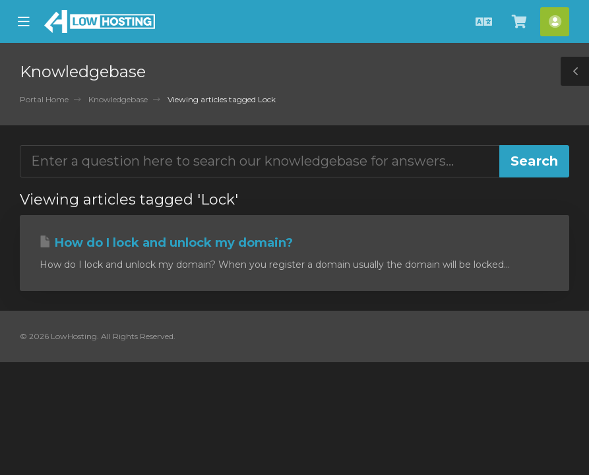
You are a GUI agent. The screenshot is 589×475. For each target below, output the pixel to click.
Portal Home (44, 99)
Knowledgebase (118, 99)
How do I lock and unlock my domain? (166, 243)
